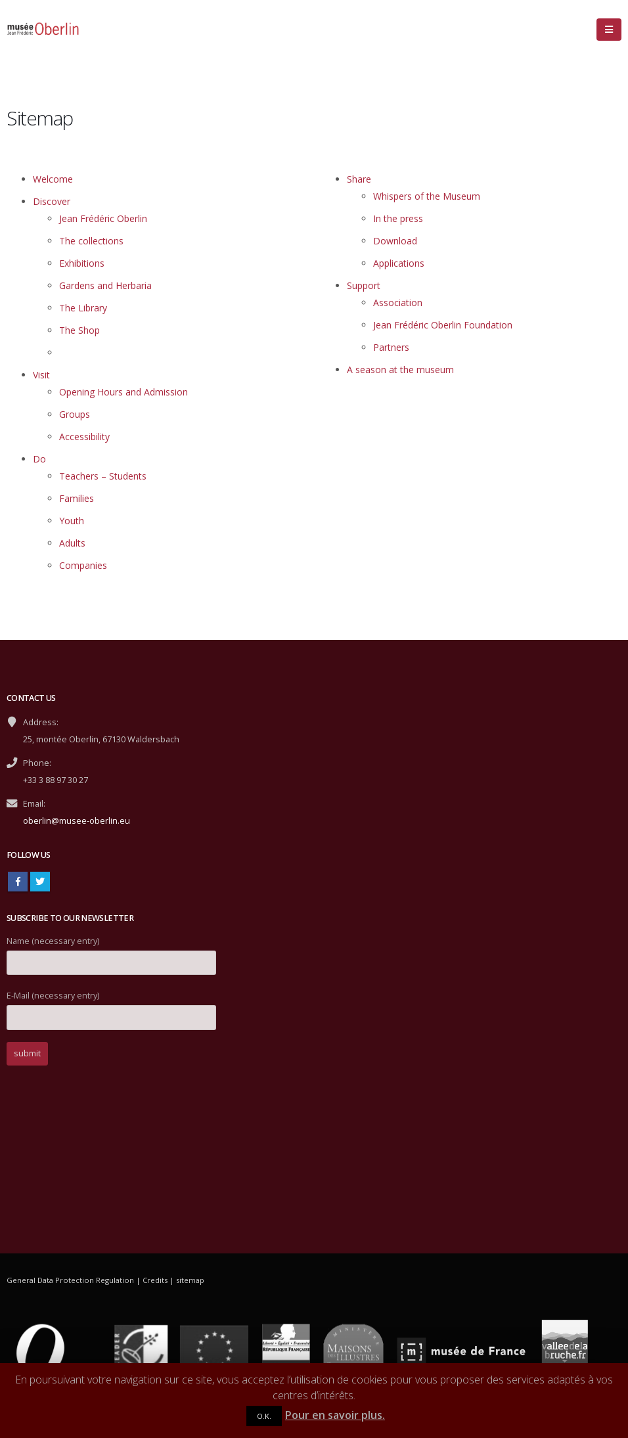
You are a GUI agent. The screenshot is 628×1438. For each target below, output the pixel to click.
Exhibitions (81, 263)
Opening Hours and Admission (123, 392)
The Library (83, 308)
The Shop (79, 330)
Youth (71, 520)
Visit (41, 375)
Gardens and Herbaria (105, 285)
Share (359, 179)
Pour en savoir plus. (335, 1415)
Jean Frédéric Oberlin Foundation (442, 325)
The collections (91, 241)
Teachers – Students (102, 476)
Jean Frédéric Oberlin (103, 218)
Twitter (40, 881)
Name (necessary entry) (111, 951)
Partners (391, 347)
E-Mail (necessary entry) (111, 1006)
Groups (74, 414)
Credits (155, 1280)
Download (395, 241)
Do (39, 459)
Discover (51, 201)
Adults (72, 543)
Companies (83, 565)
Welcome (53, 179)
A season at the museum (400, 369)
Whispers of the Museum (426, 196)
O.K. (264, 1416)
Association (397, 302)
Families (76, 498)
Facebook (18, 881)
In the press (398, 218)
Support (363, 285)
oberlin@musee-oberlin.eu (76, 820)
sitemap (190, 1280)
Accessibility (84, 436)
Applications (398, 263)
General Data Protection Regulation (70, 1280)
